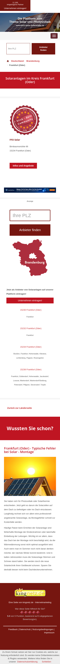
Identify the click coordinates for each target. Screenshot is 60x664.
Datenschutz (25, 629)
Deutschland (15, 61)
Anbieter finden (43, 48)
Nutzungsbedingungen (42, 629)
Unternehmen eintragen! (30, 300)
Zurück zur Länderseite (19, 408)
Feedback (12, 629)
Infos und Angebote (23, 165)
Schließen (46, 661)
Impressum (49, 632)
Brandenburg (33, 61)
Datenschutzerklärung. (27, 661)
